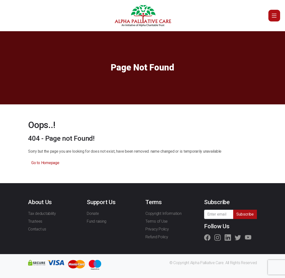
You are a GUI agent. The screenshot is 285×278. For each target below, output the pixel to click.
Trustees (35, 221)
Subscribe (245, 214)
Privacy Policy (157, 229)
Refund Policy (156, 237)
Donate (93, 213)
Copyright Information (163, 213)
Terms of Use (156, 221)
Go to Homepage (45, 162)
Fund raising (96, 221)
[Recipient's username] (219, 214)
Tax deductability (42, 213)
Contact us (37, 229)
